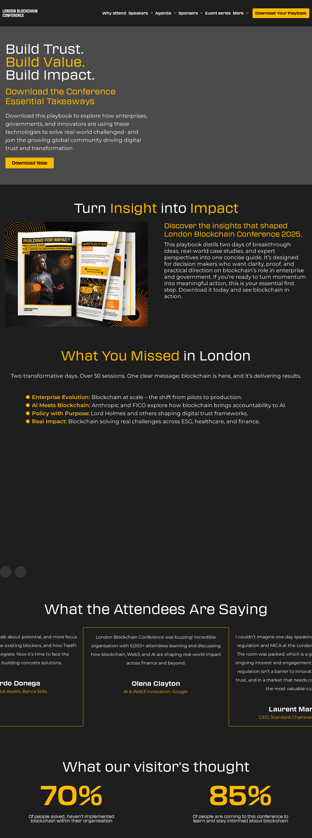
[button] (5, 571)
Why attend (114, 13)
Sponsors (190, 13)
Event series (218, 13)
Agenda (165, 13)
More (241, 13)
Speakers (140, 13)
